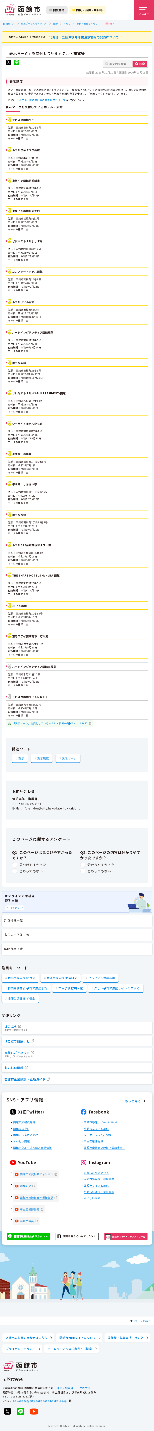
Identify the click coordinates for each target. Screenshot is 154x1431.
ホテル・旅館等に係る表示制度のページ (42, 100)
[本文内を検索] (125, 64)
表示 (21, 758)
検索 (142, 64)
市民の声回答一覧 (16, 935)
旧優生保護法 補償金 (21, 998)
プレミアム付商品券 (101, 978)
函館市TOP (9, 23)
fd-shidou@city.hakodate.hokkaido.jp (52, 808)
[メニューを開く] (144, 10)
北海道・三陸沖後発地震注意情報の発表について (84, 37)
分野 (55, 23)
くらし (67, 23)
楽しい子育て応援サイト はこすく (117, 988)
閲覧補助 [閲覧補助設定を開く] (56, 10)
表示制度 (43, 758)
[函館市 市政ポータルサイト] (23, 10)
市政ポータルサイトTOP (34, 23)
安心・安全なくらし (87, 23)
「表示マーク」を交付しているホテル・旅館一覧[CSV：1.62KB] (50, 723)
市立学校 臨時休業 (71, 988)
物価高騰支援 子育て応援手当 (27, 988)
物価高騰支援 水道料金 (62, 978)
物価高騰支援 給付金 (21, 978)
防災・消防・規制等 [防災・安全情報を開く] (87, 10)
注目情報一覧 (13, 920)
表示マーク (69, 758)
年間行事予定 (13, 949)
